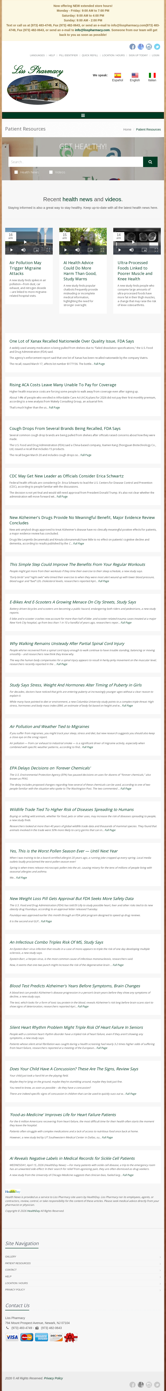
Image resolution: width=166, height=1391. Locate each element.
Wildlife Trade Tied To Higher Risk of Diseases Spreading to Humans (72, 809)
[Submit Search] (150, 162)
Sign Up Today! (138, 55)
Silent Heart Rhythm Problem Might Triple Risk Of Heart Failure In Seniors (76, 1027)
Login (155, 55)
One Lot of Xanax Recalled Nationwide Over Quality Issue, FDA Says (72, 341)
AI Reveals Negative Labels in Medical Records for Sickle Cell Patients (72, 1158)
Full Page (99, 364)
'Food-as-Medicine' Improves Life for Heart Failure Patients (63, 1114)
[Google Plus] (141, 1385)
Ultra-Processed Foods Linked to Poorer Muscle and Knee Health (135, 270)
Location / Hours (113, 55)
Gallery (10, 1256)
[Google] (141, 47)
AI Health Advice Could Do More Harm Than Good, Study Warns (80, 270)
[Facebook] (132, 47)
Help (52, 55)
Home (127, 129)
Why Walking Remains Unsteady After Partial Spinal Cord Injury (67, 643)
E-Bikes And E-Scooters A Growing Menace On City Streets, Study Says (73, 602)
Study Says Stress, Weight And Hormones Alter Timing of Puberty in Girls (76, 685)
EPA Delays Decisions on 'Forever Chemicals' (50, 767)
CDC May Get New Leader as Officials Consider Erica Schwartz (67, 476)
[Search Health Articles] (75, 162)
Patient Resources (18, 1263)
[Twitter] (157, 47)
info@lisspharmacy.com (92, 30)
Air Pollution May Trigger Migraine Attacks (25, 268)
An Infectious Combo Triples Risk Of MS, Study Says (56, 942)
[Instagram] (149, 47)
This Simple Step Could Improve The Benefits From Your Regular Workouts (77, 564)
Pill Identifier (68, 55)
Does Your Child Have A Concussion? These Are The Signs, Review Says (74, 1068)
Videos (57, 172)
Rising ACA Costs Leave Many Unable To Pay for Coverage (63, 384)
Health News (26, 172)
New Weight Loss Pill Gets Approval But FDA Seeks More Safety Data (71, 898)
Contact (10, 1269)
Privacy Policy (15, 1289)
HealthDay (33, 1211)
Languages (37, 55)
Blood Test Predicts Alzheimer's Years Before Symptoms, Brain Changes (75, 985)
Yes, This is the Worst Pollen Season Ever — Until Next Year (63, 850)
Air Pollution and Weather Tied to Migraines (49, 726)
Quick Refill (90, 55)
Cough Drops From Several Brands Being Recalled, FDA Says (65, 428)
